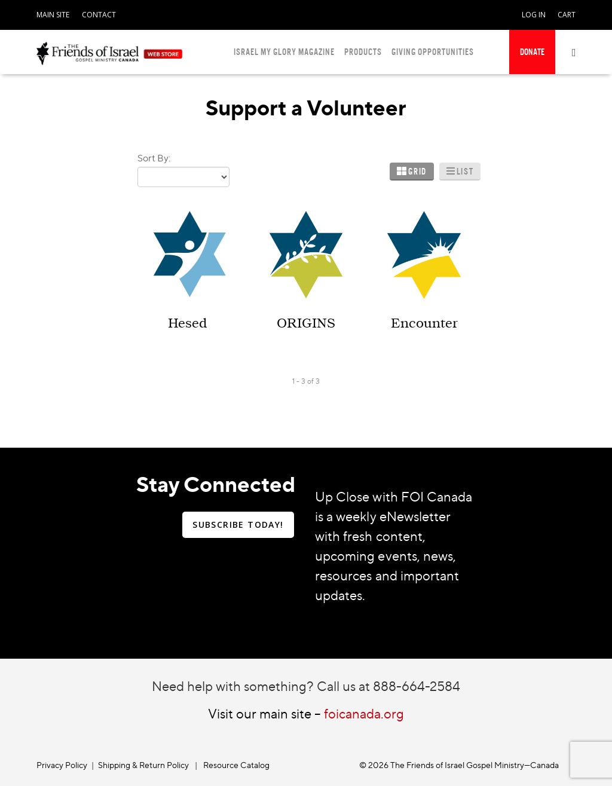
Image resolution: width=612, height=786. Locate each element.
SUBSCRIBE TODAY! (237, 524)
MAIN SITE (52, 15)
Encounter (424, 323)
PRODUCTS (363, 52)
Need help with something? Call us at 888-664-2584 (306, 686)
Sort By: (153, 158)
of (310, 381)
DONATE (532, 52)
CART (567, 15)
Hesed (187, 323)
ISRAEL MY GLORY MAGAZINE (284, 52)
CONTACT (99, 15)
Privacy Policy (61, 765)
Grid (417, 171)
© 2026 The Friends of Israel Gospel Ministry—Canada (459, 765)
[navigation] (52, 12)
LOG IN (534, 15)
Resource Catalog (236, 765)
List (465, 171)
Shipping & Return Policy (143, 765)
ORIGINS (306, 323)
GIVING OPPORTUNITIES (432, 52)
